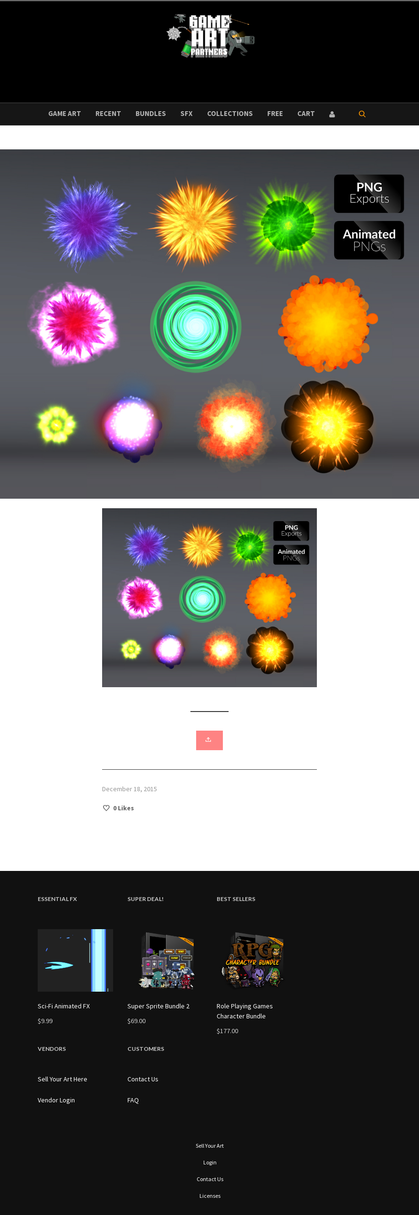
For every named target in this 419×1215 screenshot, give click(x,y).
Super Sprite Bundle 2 (158, 1006)
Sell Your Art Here (62, 1079)
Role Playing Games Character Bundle (245, 1011)
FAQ (133, 1100)
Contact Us (142, 1079)
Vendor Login (56, 1100)
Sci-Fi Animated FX (64, 1006)
